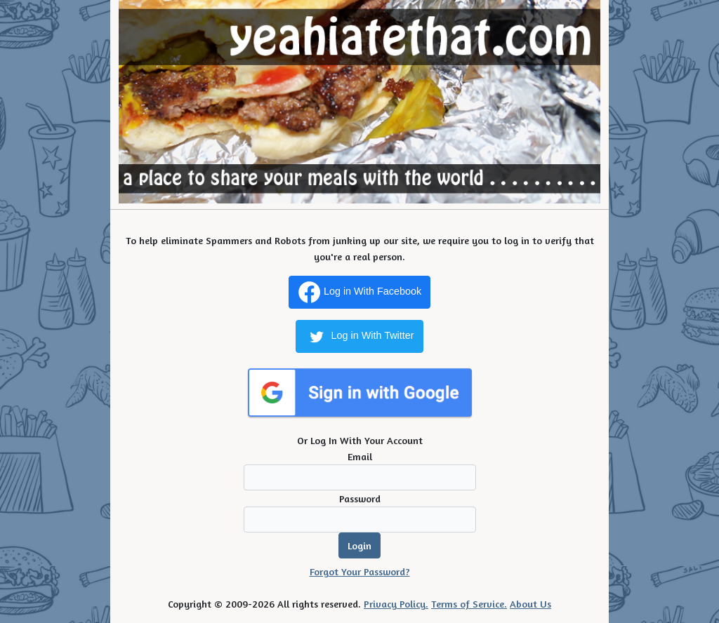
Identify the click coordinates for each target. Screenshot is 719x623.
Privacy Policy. (396, 604)
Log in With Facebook (359, 292)
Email (360, 456)
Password (360, 498)
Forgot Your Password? (360, 571)
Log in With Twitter (359, 336)
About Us (530, 604)
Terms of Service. (469, 604)
